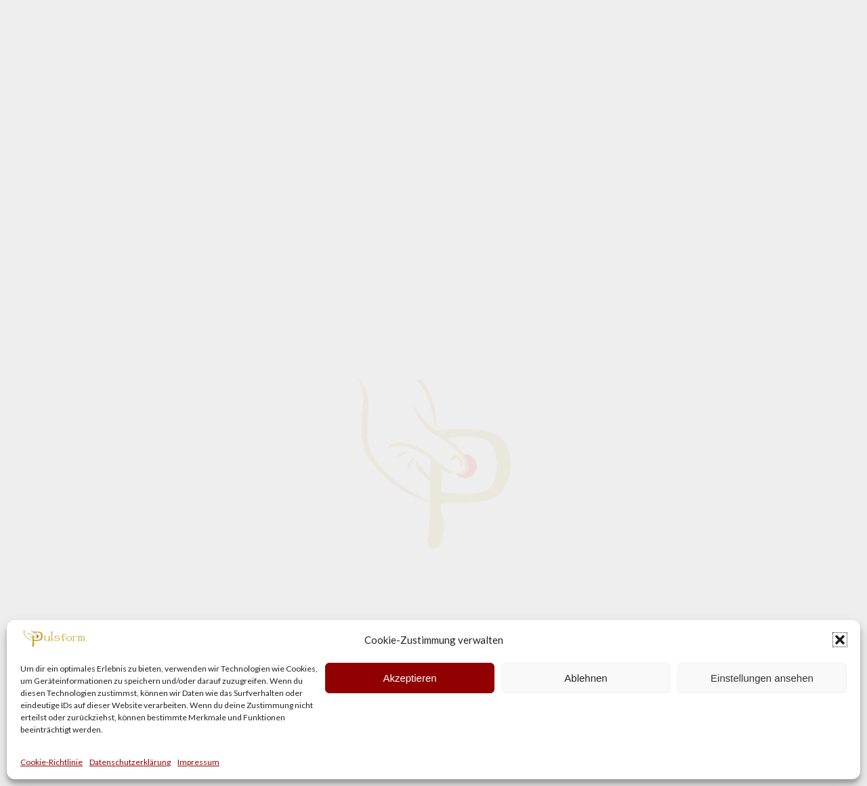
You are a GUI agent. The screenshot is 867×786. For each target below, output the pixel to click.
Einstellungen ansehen (762, 678)
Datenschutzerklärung (130, 762)
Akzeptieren (409, 678)
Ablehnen (585, 678)
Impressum (198, 762)
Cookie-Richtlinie (51, 762)
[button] (840, 640)
